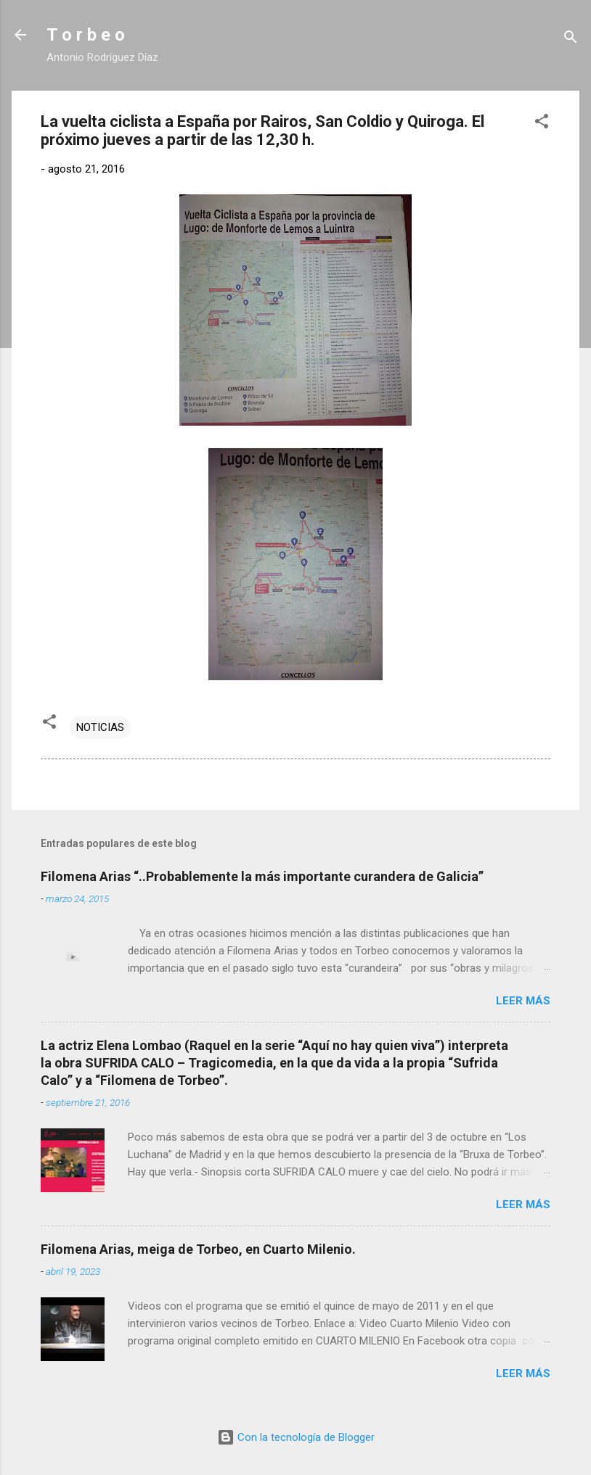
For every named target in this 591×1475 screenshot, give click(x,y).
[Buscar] (570, 39)
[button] (541, 123)
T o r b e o (85, 35)
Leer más (523, 1000)
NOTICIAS (100, 727)
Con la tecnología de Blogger (296, 1437)
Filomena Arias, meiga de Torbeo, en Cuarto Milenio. (198, 1249)
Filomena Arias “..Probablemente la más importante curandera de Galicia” (262, 876)
